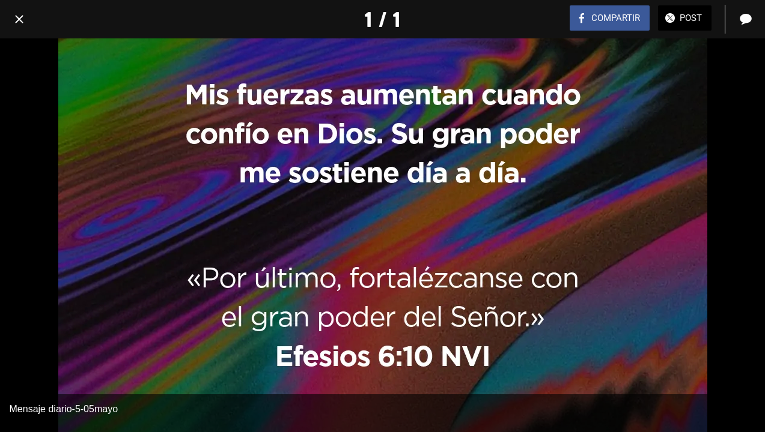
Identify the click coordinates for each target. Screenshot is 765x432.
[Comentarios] (745, 19)
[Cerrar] (19, 19)
